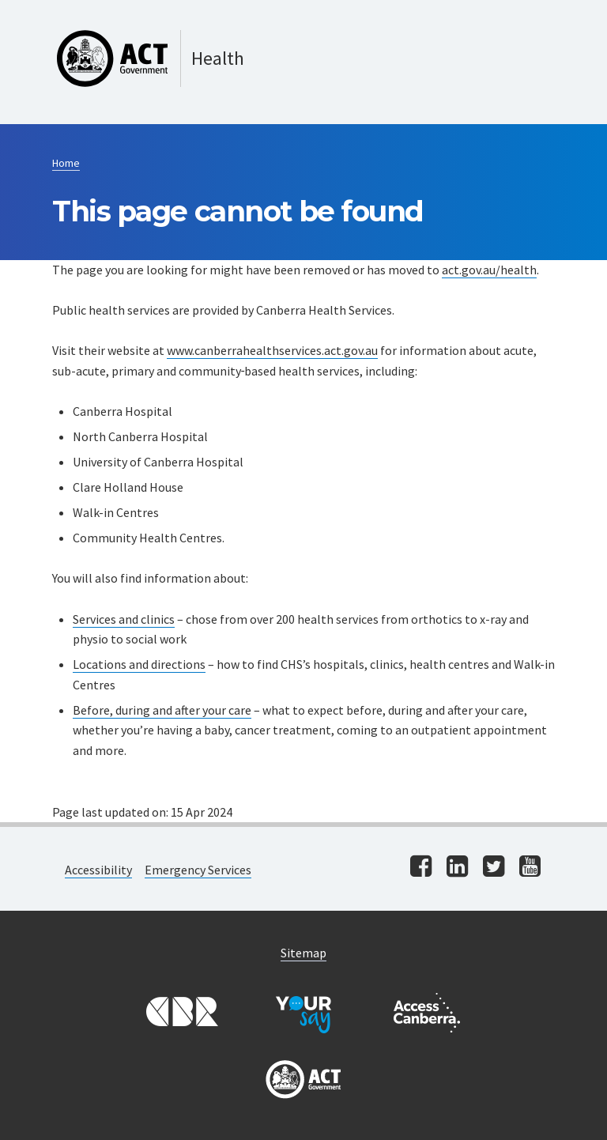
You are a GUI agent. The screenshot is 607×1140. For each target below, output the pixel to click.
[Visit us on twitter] (493, 867)
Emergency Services (198, 870)
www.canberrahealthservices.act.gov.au (272, 350)
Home (66, 163)
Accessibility (98, 870)
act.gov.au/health (489, 269)
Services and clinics (124, 619)
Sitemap (303, 953)
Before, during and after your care (162, 710)
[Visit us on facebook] (421, 867)
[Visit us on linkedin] (457, 867)
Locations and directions (139, 664)
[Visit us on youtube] (530, 867)
